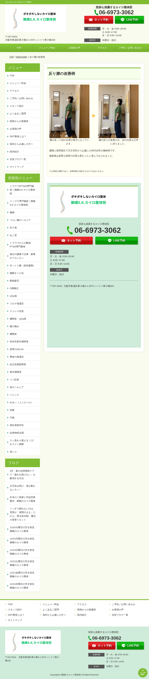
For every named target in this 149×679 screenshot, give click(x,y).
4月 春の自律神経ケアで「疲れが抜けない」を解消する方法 (22, 474)
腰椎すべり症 (17, 273)
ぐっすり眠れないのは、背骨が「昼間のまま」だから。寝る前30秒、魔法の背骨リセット (23, 514)
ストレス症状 (17, 311)
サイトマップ (17, 166)
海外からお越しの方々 (21, 144)
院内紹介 (14, 151)
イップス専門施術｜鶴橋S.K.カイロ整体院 (22, 203)
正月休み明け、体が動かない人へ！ (22, 488)
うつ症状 (14, 379)
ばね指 (13, 296)
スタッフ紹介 (17, 106)
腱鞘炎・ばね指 (18, 318)
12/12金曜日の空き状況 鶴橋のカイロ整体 (23, 574)
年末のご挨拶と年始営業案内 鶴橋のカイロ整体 (22, 499)
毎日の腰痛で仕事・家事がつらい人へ (22, 256)
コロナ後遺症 (17, 303)
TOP (19, 47)
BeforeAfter (21, 57)
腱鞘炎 (13, 334)
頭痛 (12, 410)
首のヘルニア (17, 387)
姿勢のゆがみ (17, 349)
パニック (14, 394)
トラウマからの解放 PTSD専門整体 (21, 244)
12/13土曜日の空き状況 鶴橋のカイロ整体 (23, 563)
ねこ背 (13, 235)
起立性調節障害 (18, 364)
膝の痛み (14, 326)
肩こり (13, 451)
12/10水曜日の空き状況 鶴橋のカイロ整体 (23, 586)
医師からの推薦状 (19, 121)
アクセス (102, 47)
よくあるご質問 (18, 113)
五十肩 (13, 227)
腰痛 (12, 212)
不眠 (12, 417)
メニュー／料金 (47, 47)
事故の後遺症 (17, 356)
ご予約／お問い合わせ (130, 47)
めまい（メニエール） (21, 402)
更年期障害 (15, 372)
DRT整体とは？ (18, 136)
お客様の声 (74, 47)
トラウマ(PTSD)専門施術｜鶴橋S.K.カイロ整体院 (22, 190)
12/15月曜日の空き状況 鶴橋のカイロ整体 (23, 540)
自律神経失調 (17, 432)
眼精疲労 (14, 280)
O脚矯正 (14, 288)
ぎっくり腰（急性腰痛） (22, 265)
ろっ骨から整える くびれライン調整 (22, 442)
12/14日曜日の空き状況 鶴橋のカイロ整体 (23, 552)
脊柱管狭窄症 (17, 425)
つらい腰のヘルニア (20, 220)
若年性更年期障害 (19, 341)
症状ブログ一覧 (18, 159)
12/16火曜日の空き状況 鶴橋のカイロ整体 (23, 529)
